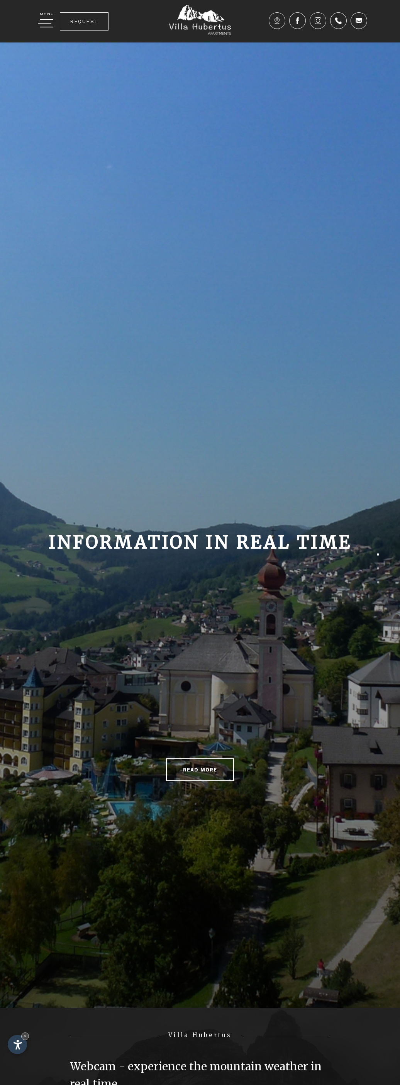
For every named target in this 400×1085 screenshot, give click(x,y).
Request (84, 21)
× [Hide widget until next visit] (25, 1036)
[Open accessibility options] (17, 1044)
